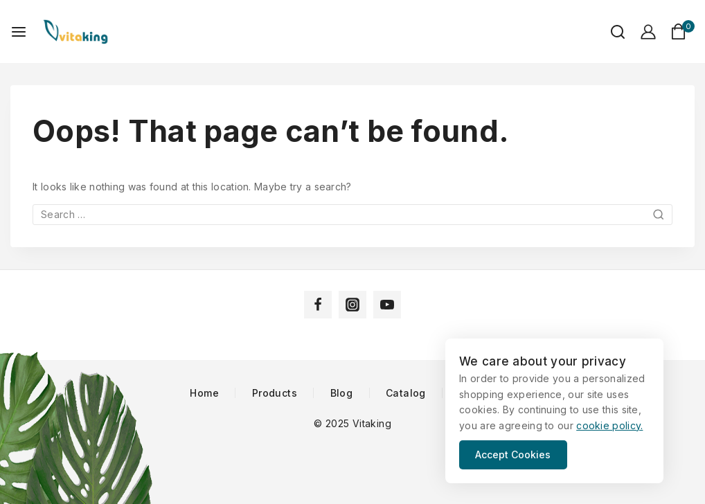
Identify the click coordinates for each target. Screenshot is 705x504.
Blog (341, 393)
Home (204, 393)
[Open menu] (18, 32)
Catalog (406, 393)
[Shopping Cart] (682, 31)
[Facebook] (318, 304)
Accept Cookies (514, 454)
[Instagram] (352, 304)
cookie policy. (609, 425)
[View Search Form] (611, 32)
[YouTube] (387, 304)
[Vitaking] (75, 31)
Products (274, 393)
